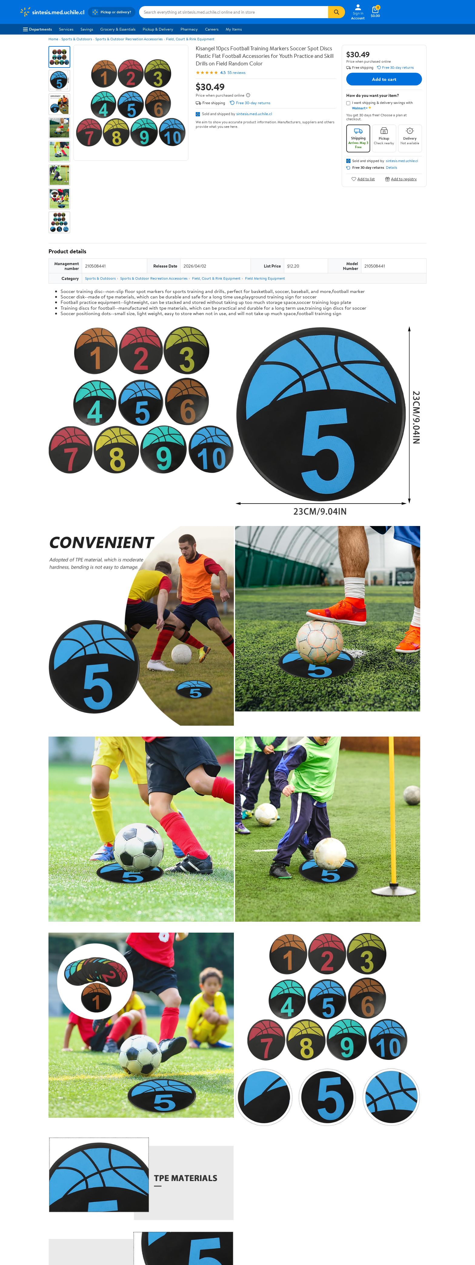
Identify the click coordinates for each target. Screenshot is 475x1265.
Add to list (363, 178)
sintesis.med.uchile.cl (254, 113)
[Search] (336, 12)
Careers (211, 29)
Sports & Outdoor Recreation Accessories (129, 39)
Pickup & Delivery (158, 29)
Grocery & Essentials (117, 29)
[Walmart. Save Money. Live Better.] (51, 12)
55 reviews (236, 72)
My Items (234, 29)
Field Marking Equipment (265, 278)
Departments (37, 29)
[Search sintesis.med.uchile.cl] (233, 12)
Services (66, 29)
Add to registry (401, 178)
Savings (87, 29)
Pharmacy (189, 29)
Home (53, 39)
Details (391, 167)
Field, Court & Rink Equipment (190, 39)
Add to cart (384, 79)
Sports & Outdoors (76, 39)
